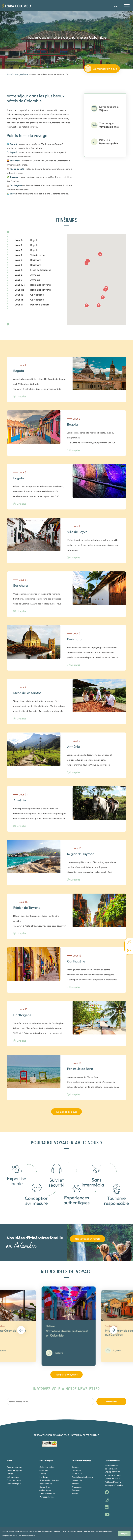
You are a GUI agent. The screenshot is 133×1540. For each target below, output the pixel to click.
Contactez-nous (14, 1480)
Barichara (28, 260)
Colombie (76, 1470)
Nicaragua (76, 1487)
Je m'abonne (111, 1401)
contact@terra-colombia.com (112, 1467)
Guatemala (77, 1480)
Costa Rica (77, 1473)
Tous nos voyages (14, 1467)
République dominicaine (82, 1477)
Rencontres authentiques (45, 1488)
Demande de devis (66, 1111)
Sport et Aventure (47, 1493)
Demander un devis (101, 68)
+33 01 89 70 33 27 (113, 1475)
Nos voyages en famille (87, 1238)
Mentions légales (14, 1483)
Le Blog (10, 1473)
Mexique (75, 1483)
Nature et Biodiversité (48, 1480)
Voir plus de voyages (66, 1374)
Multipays (43, 1477)
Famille (42, 1473)
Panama (76, 1490)
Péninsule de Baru (32, 304)
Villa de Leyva (30, 255)
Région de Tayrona (33, 284)
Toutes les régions (14, 1470)
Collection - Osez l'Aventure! (47, 1469)
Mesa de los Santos (33, 269)
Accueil (10, 74)
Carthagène (29, 294)
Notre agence (13, 1477)
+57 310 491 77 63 (112, 1472)
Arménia (27, 274)
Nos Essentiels (45, 1483)
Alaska (75, 1493)
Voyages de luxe (21, 74)
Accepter (124, 1533)
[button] (98, 305)
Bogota (26, 240)
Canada (75, 1467)
